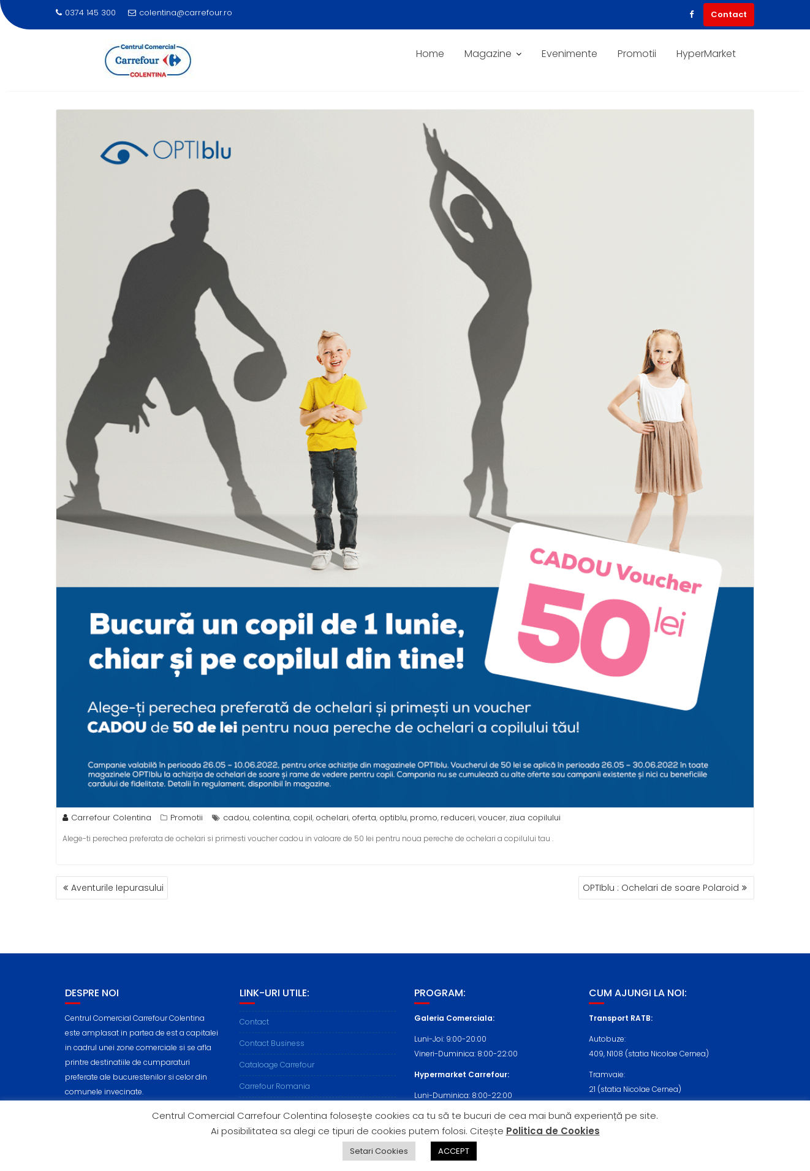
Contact (729, 14)
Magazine (488, 54)
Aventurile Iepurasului (117, 888)
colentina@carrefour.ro (180, 12)
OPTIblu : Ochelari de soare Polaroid (661, 888)
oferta (364, 817)
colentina (271, 817)
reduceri (458, 817)
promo (423, 817)
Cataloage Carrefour (277, 1079)
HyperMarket (706, 54)
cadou (236, 817)
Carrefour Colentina (106, 817)
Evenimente (569, 54)
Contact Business (272, 1057)
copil (302, 817)
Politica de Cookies (553, 1130)
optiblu (393, 817)
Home (430, 54)
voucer (492, 817)
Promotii (637, 54)
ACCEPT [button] (453, 1151)
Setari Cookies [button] (379, 1151)
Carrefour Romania (275, 1100)
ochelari (332, 817)
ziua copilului (535, 817)
